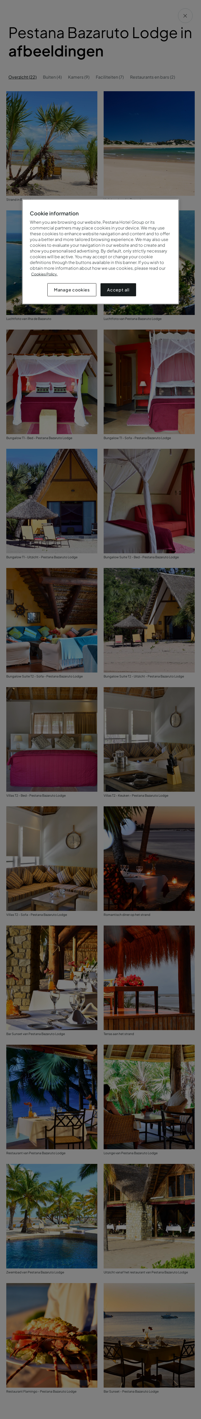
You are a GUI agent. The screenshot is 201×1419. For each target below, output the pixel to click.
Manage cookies (72, 289)
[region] (100, 252)
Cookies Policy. (44, 274)
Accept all (118, 289)
